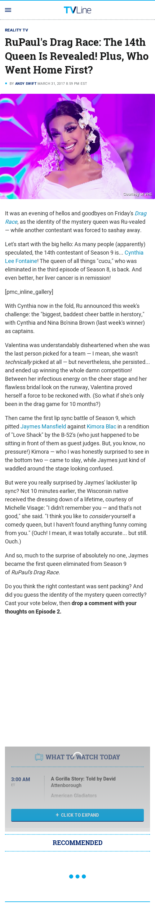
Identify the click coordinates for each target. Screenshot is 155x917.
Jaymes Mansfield (43, 426)
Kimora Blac (101, 426)
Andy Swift (26, 83)
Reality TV (16, 30)
